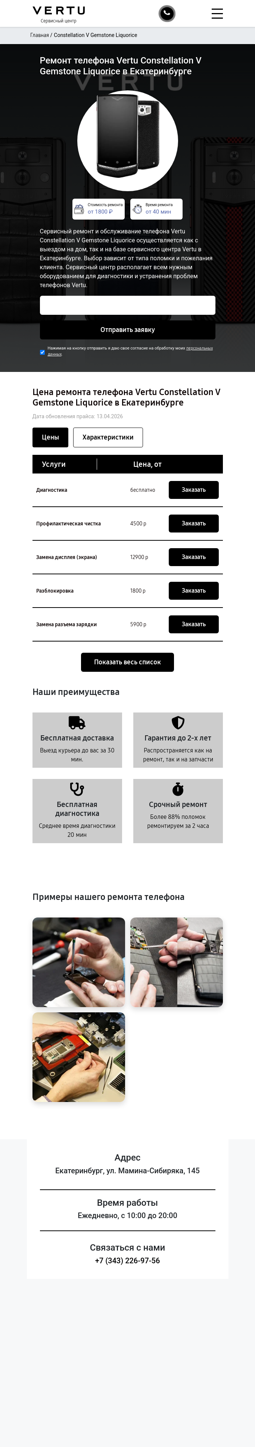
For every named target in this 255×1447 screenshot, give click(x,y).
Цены (50, 437)
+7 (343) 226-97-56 (127, 1260)
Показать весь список (127, 662)
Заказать (194, 489)
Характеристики (108, 437)
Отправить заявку (127, 330)
